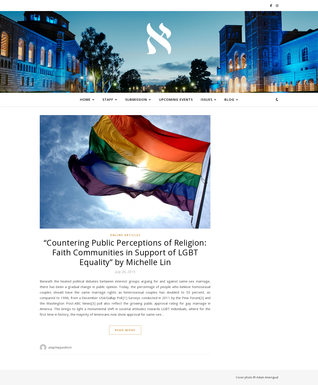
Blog (229, 99)
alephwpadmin (60, 347)
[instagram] (277, 6)
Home (85, 99)
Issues (206, 99)
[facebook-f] (271, 6)
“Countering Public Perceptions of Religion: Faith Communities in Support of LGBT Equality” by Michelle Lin (125, 252)
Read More (125, 330)
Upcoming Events (176, 99)
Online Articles (125, 235)
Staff (107, 99)
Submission (136, 99)
